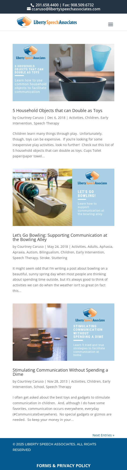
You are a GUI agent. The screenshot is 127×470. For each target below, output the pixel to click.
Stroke (45, 258)
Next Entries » (103, 435)
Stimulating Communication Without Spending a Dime (60, 372)
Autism (31, 252)
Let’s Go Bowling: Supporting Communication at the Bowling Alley (60, 237)
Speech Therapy (46, 123)
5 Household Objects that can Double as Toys (57, 110)
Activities (76, 117)
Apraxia (19, 252)
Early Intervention (90, 252)
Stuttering (59, 258)
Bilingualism (49, 252)
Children (92, 117)
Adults (93, 246)
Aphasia (106, 246)
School (39, 387)
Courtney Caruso (30, 117)
